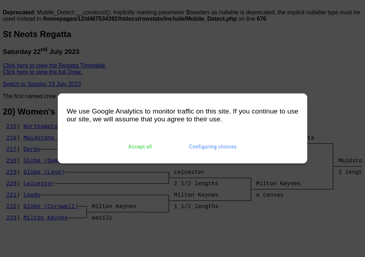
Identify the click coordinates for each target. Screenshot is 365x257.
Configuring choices (213, 147)
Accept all (140, 147)
